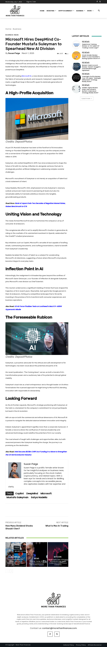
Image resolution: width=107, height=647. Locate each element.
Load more (87, 98)
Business (17, 29)
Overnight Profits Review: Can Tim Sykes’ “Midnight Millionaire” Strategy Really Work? (91, 79)
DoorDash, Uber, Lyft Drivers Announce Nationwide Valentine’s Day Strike (15, 562)
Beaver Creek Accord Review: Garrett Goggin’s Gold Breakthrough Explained (91, 67)
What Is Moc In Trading (56, 526)
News (16, 35)
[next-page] (11, 571)
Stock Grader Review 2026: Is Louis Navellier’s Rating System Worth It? (91, 56)
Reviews (85, 42)
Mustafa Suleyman (17, 497)
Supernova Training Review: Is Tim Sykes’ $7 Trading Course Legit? (90, 46)
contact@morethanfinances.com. (59, 628)
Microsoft (46, 493)
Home (8, 29)
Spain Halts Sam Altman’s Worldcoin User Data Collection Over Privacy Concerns (58, 562)
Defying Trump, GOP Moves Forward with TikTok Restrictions (36, 563)
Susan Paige (14, 53)
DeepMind (32, 493)
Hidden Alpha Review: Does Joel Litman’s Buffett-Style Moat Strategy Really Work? (90, 90)
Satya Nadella (39, 497)
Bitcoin (57, 557)
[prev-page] (7, 571)
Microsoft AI (26, 76)
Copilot (19, 493)
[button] (99, 10)
